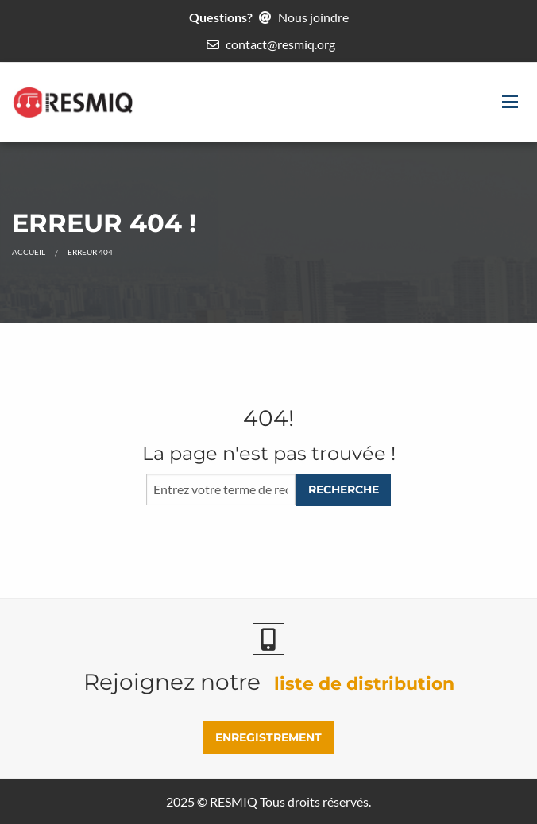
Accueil (28, 252)
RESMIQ (233, 801)
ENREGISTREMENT (268, 737)
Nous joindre (313, 17)
